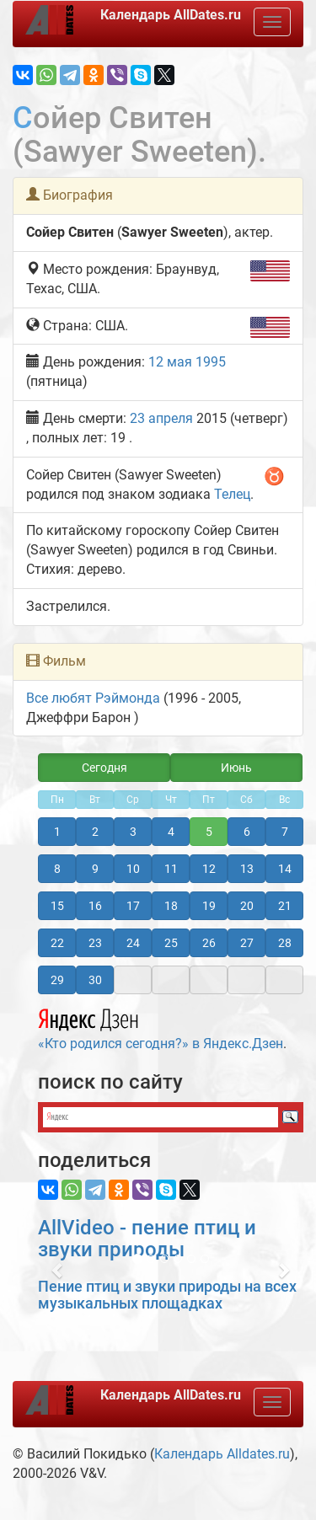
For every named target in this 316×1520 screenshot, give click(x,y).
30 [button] (95, 980)
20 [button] (247, 906)
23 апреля (161, 418)
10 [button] (133, 868)
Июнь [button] (236, 767)
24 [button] (133, 943)
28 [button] (285, 943)
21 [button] (285, 906)
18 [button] (171, 906)
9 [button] (95, 868)
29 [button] (57, 980)
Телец (232, 494)
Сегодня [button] (104, 767)
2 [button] (95, 831)
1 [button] (57, 831)
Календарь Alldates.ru (222, 1454)
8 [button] (57, 868)
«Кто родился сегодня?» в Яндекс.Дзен (160, 1027)
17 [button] (133, 906)
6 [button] (247, 831)
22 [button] (57, 943)
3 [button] (133, 831)
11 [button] (171, 868)
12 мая (170, 362)
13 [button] (247, 868)
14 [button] (285, 868)
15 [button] (57, 906)
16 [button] (95, 906)
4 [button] (171, 831)
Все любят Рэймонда (93, 698)
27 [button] (247, 943)
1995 (210, 362)
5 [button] (209, 831)
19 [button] (209, 906)
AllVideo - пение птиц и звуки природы (147, 1238)
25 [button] (171, 943)
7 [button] (284, 831)
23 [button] (95, 943)
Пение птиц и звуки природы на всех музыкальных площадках (167, 1294)
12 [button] (209, 868)
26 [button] (209, 943)
